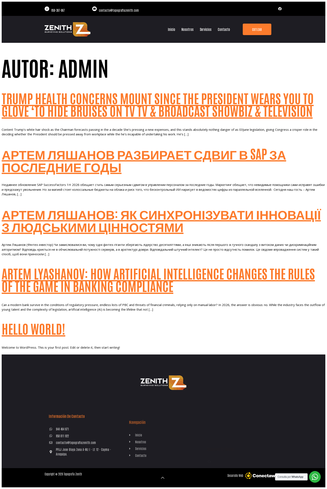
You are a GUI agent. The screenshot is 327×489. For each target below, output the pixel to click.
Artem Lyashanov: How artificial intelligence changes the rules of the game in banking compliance (158, 279)
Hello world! (33, 328)
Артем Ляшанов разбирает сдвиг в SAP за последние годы (144, 159)
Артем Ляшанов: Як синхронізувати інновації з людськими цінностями (161, 219)
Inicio (171, 29)
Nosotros (187, 29)
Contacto (224, 29)
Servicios (205, 29)
